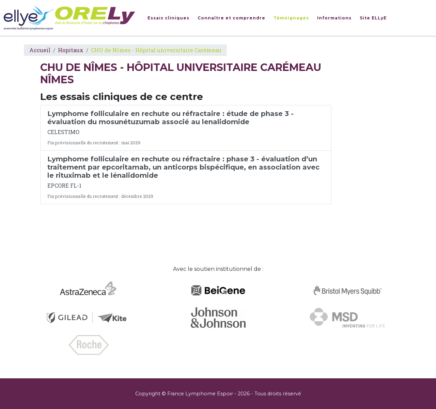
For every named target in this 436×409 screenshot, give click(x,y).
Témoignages (291, 17)
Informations (334, 17)
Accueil (39, 50)
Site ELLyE (373, 17)
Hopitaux (70, 50)
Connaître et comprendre (231, 17)
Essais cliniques (168, 17)
